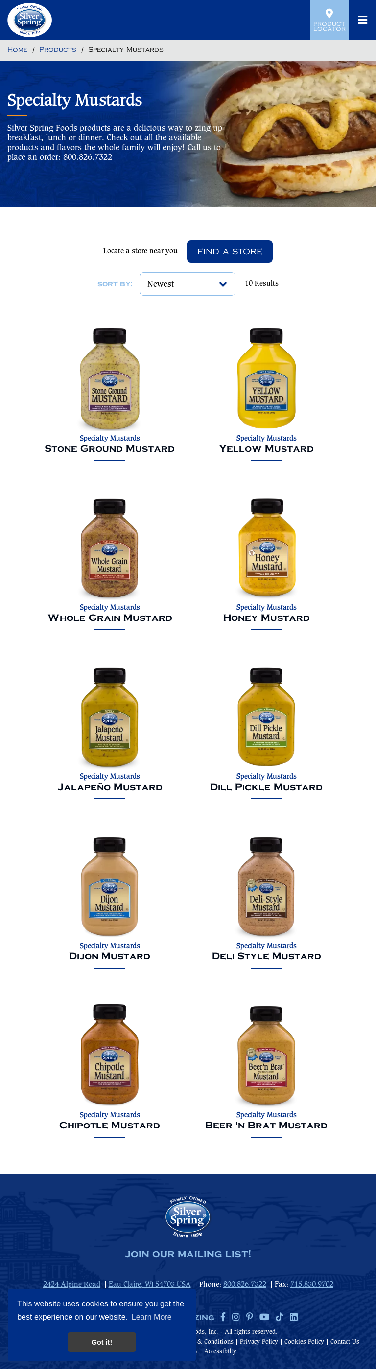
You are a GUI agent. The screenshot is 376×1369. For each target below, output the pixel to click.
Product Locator (329, 20)
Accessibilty (220, 1351)
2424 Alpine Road (71, 1285)
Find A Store (229, 251)
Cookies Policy (304, 1342)
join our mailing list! (188, 1254)
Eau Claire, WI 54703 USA (150, 1285)
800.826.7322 (244, 1285)
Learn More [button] (152, 1317)
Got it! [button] (102, 1342)
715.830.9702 (311, 1285)
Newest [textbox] (160, 284)
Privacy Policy (259, 1342)
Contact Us (344, 1342)
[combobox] (187, 284)
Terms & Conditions (206, 1342)
